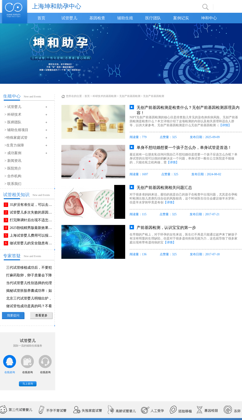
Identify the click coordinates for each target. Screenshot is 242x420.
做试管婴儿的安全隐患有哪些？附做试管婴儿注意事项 (32, 243)
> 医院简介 (12, 168)
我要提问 (13, 315)
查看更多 (41, 315)
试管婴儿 (69, 18)
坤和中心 (209, 18)
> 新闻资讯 (12, 161)
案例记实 (181, 18)
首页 (41, 18)
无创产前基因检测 (129, 96)
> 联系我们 (12, 184)
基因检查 (97, 18)
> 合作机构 (12, 176)
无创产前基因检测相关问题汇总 (164, 187)
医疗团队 (153, 18)
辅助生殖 (125, 18)
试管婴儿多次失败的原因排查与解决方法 (32, 212)
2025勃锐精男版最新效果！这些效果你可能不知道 (32, 228)
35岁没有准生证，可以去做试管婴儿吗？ (32, 204)
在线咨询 (9, 372)
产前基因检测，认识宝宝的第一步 (166, 227)
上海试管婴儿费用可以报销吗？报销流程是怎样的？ (32, 235)
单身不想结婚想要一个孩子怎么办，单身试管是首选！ (184, 147)
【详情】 (225, 125)
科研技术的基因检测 (104, 96)
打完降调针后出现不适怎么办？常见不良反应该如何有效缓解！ (32, 220)
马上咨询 (27, 383)
